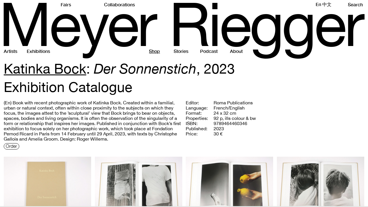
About (236, 51)
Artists (10, 51)
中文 (326, 4)
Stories (181, 51)
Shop (154, 51)
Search (356, 4)
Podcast (209, 51)
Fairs (66, 4)
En (318, 4)
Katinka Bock (45, 68)
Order (11, 146)
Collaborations (119, 4)
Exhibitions (38, 51)
